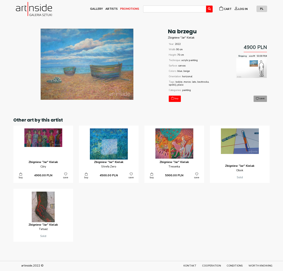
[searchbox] (145, 10)
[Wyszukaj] (209, 9)
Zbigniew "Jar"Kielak (181, 38)
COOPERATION (211, 265)
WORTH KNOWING (260, 265)
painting (186, 90)
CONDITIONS (235, 265)
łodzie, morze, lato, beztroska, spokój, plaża (189, 83)
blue (179, 71)
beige (187, 71)
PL (262, 9)
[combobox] (174, 9)
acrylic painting (189, 60)
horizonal (187, 76)
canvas (182, 65)
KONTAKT (190, 265)
